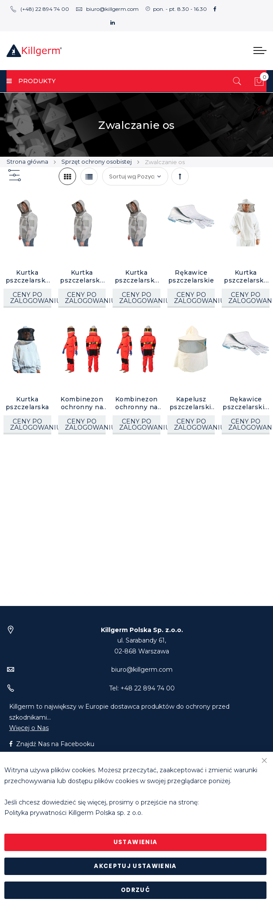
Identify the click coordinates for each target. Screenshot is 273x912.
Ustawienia (135, 842)
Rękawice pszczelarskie (191, 276)
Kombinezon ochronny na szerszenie (81, 403)
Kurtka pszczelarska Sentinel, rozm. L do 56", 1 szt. (81, 276)
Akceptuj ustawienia (135, 866)
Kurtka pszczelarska (27, 403)
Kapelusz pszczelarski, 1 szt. (191, 403)
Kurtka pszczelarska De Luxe (245, 276)
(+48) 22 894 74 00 (39, 9)
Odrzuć (135, 890)
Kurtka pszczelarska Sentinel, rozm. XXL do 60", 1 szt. (27, 276)
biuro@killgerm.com (107, 9)
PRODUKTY (31, 81)
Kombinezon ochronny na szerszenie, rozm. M (136, 403)
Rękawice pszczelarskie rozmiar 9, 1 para (246, 403)
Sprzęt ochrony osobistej (97, 161)
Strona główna (28, 161)
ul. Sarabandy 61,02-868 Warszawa (142, 640)
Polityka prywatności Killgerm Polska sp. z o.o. (73, 813)
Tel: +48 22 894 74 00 (142, 688)
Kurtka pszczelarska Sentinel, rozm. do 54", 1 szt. (136, 276)
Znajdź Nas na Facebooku (51, 744)
